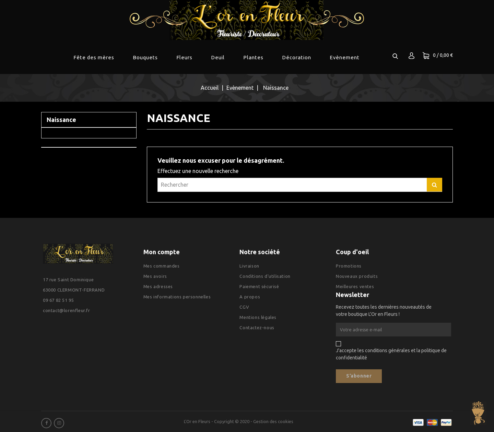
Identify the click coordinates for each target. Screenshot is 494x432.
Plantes (253, 57)
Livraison (249, 265)
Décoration (296, 57)
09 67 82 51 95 (58, 300)
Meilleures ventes (355, 286)
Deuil (218, 57)
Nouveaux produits (357, 276)
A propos (249, 296)
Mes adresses (158, 286)
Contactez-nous (256, 327)
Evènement (345, 57)
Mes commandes (161, 265)
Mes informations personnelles (177, 296)
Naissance (61, 119)
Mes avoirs (155, 276)
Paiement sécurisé (259, 286)
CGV (244, 307)
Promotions (349, 265)
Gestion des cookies (273, 421)
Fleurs (184, 57)
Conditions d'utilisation (264, 276)
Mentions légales (258, 317)
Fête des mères (93, 57)
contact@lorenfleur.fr (66, 310)
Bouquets (145, 57)
